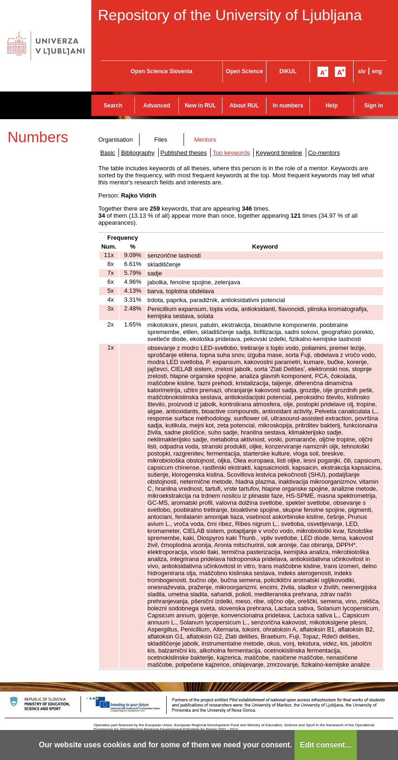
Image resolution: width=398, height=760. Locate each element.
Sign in (373, 105)
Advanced (156, 105)
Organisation (115, 139)
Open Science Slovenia (161, 71)
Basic (107, 152)
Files (161, 139)
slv (362, 71)
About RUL (244, 105)
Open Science (244, 71)
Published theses (184, 152)
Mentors (205, 139)
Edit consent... (325, 745)
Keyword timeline (279, 152)
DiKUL (288, 71)
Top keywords (231, 152)
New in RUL (200, 105)
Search (112, 105)
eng (377, 71)
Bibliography (138, 152)
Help (331, 105)
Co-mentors (324, 152)
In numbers (288, 105)
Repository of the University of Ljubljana (230, 15)
